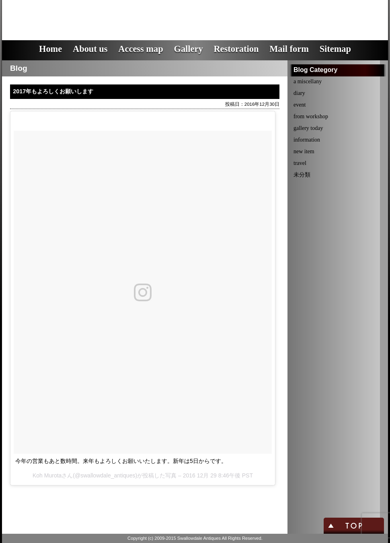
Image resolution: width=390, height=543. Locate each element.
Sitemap (335, 49)
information (307, 140)
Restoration (236, 49)
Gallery (188, 49)
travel (300, 163)
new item (304, 151)
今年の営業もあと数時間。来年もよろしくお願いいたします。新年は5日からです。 (121, 461)
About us (90, 49)
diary (299, 93)
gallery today (308, 128)
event (300, 105)
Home (50, 49)
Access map (140, 49)
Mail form (289, 49)
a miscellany (308, 81)
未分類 (302, 175)
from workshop (311, 116)
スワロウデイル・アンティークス (147, 14)
